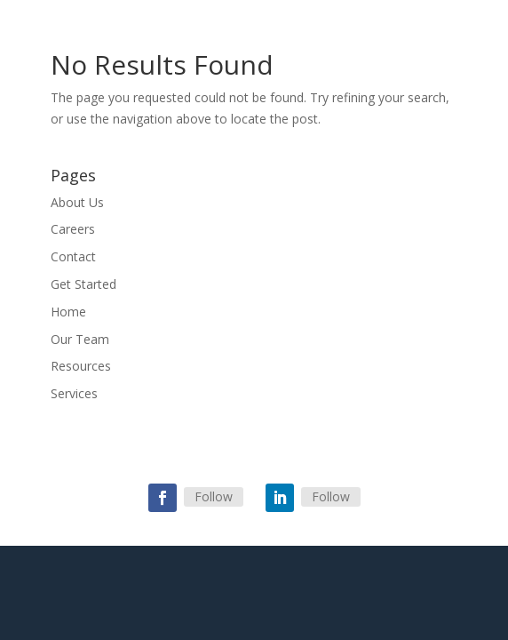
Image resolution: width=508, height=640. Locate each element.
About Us (77, 202)
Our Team (80, 339)
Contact (73, 256)
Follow (213, 496)
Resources (81, 365)
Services (74, 393)
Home (68, 311)
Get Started (83, 284)
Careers (73, 228)
